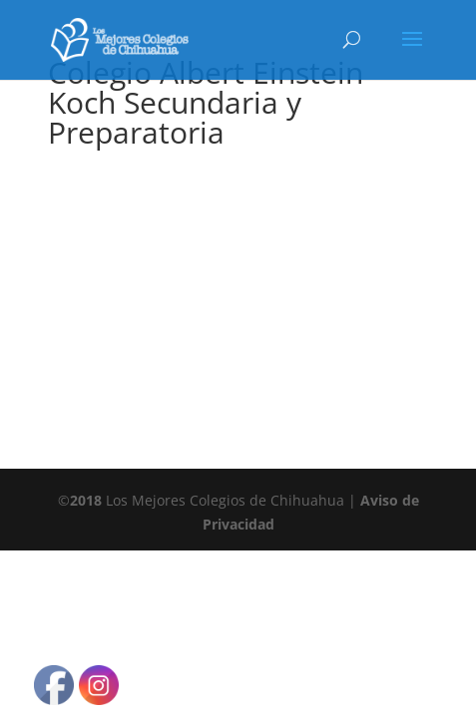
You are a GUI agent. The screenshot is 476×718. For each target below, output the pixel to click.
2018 (86, 500)
